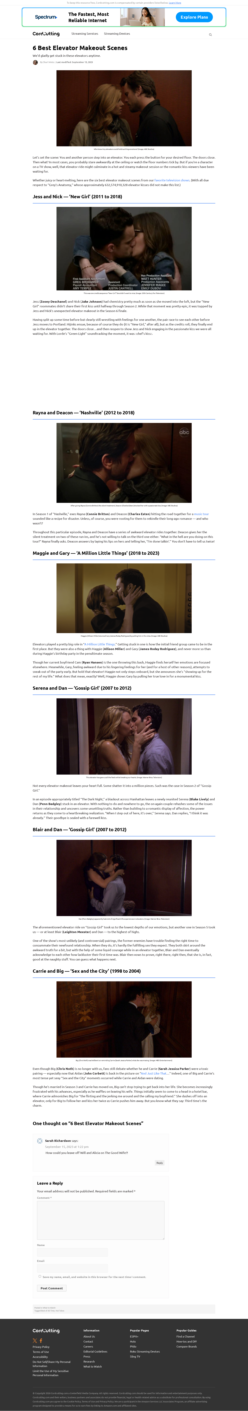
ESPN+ (134, 1336)
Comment (44, 1197)
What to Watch (49, 1307)
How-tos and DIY (187, 1341)
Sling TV (135, 1356)
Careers (88, 1346)
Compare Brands (187, 1346)
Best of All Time (48, 1310)
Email (40, 1261)
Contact (88, 1341)
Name (41, 1245)
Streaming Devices (117, 33)
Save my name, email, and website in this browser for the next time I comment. (94, 1277)
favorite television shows (172, 180)
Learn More (175, 2)
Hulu (133, 1341)
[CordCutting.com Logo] (46, 34)
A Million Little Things (99, 644)
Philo (133, 1346)
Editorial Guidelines (95, 1351)
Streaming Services (84, 33)
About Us (89, 1336)
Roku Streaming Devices (145, 1351)
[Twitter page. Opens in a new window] (35, 1341)
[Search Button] (210, 34)
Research (89, 1361)
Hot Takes (60, 1310)
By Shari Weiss (47, 62)
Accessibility (40, 1356)
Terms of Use (41, 1351)
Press (87, 1356)
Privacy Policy (41, 1346)
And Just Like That (153, 1073)
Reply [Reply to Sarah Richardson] (160, 1162)
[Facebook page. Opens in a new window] (41, 1341)
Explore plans (194, 17)
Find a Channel (186, 1336)
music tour (201, 514)
